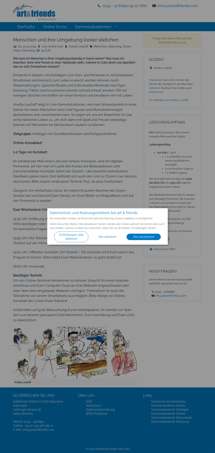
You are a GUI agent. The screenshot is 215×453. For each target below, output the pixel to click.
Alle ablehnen (107, 237)
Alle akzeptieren (143, 237)
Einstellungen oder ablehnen (71, 237)
